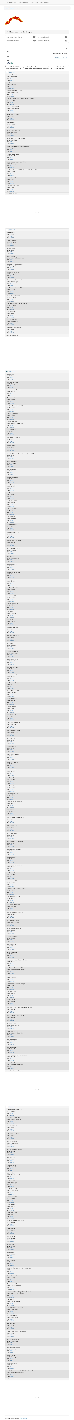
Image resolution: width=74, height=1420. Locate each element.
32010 (12, 617)
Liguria (12, 8)
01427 (12, 482)
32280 (12, 712)
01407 (12, 767)
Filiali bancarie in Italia (61, 58)
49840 (12, 333)
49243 (12, 1273)
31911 (12, 933)
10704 (12, 277)
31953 (12, 593)
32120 (12, 641)
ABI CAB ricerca (23, 2)
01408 (12, 720)
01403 (12, 435)
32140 (12, 1028)
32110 (12, 704)
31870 (12, 918)
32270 (12, 498)
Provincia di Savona (52, 40)
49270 (12, 1123)
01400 (12, 379)
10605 (12, 1249)
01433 (12, 870)
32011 (12, 989)
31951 (12, 403)
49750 (12, 325)
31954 (12, 957)
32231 (12, 664)
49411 (12, 1321)
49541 (12, 1368)
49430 (12, 1329)
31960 (12, 419)
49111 (12, 167)
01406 (12, 569)
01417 (12, 799)
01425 (12, 530)
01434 (12, 878)
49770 (12, 238)
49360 (12, 1313)
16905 (12, 1376)
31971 (12, 625)
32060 (12, 466)
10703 (12, 246)
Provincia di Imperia (52, 37)
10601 (12, 1226)
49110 (12, 80)
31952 (12, 949)
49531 (12, 1186)
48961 (12, 143)
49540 (12, 1210)
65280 (12, 112)
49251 (12, 1154)
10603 (12, 1241)
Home (6, 8)
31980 (12, 728)
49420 (12, 1170)
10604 (12, 1202)
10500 (12, 104)
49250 (12, 1281)
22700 (12, 88)
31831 (12, 910)
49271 (12, 1289)
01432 (12, 862)
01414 (12, 609)
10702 (12, 269)
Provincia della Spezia (21, 40)
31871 (12, 577)
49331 (12, 1178)
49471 (12, 1146)
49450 (12, 1218)
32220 (12, 522)
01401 (12, 751)
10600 (12, 1115)
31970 (12, 981)
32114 (12, 1021)
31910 (12, 395)
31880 (12, 387)
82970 (12, 183)
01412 (12, 783)
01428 (12, 538)
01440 (12, 902)
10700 (12, 301)
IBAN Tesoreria (44, 2)
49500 (12, 1352)
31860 (12, 656)
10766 (12, 309)
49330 (12, 1305)
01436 (12, 458)
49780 (12, 293)
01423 (12, 838)
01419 (12, 815)
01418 (12, 807)
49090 (12, 159)
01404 (12, 672)
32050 (12, 553)
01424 (12, 680)
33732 (12, 1068)
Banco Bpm (10, 72)
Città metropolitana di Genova (21, 37)
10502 (12, 128)
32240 (12, 474)
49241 (12, 1265)
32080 (12, 688)
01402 (12, 443)
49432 (12, 1337)
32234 (12, 1060)
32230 (12, 561)
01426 (12, 846)
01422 (12, 633)
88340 (12, 191)
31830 (12, 696)
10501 (12, 120)
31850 (12, 648)
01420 (12, 823)
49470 (12, 1344)
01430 (12, 411)
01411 (12, 514)
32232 (12, 1044)
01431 (12, 601)
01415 (12, 791)
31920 (12, 736)
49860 (12, 285)
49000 (12, 96)
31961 (12, 973)
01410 (12, 451)
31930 (12, 941)
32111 (12, 506)
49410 (12, 1194)
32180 (12, 427)
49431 (12, 1162)
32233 (12, 1052)
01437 (12, 490)
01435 (12, 886)
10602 (12, 1234)
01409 (12, 775)
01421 (12, 831)
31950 (12, 546)
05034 (11, 78)
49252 (12, 175)
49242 (12, 1131)
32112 (12, 1005)
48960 (12, 135)
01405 (12, 759)
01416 (12, 585)
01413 (12, 743)
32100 (12, 997)
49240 (12, 1257)
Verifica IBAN (34, 2)
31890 (12, 926)
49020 (12, 151)
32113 (12, 1013)
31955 (12, 965)
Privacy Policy (23, 1418)
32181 (12, 1036)
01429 (12, 854)
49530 (12, 1360)
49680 (12, 253)
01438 (12, 894)
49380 (12, 1139)
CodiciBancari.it (10, 2)
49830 (12, 261)
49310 (12, 1297)
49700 (12, 317)
